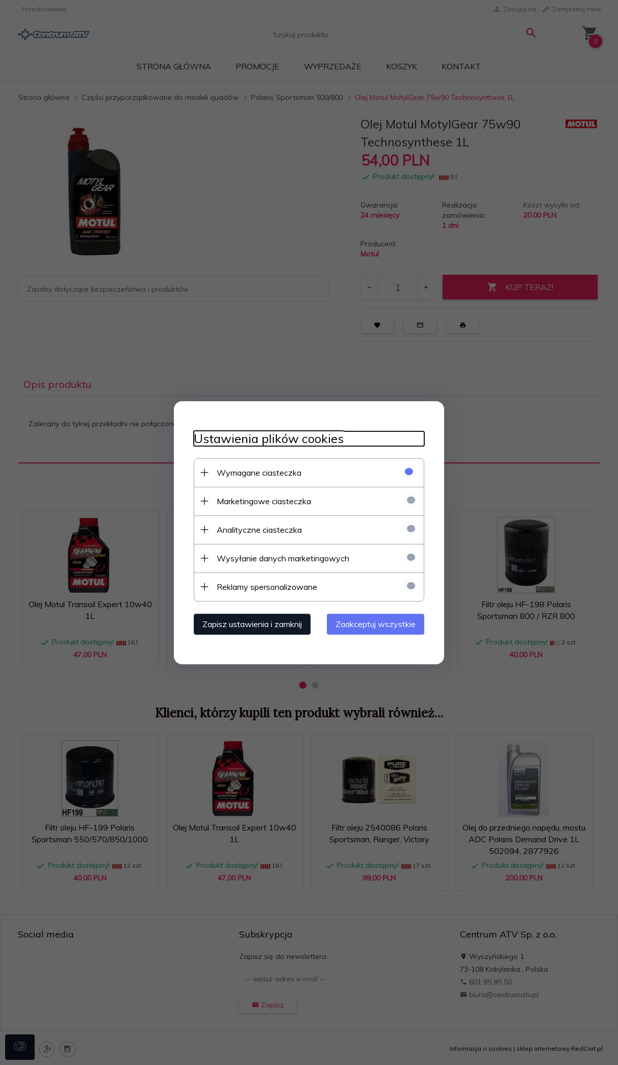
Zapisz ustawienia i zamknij (250, 623)
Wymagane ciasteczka (257, 472)
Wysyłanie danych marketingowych (281, 558)
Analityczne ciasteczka (257, 529)
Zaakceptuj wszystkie (378, 623)
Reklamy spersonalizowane (265, 586)
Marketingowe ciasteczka (262, 501)
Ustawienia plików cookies (267, 438)
